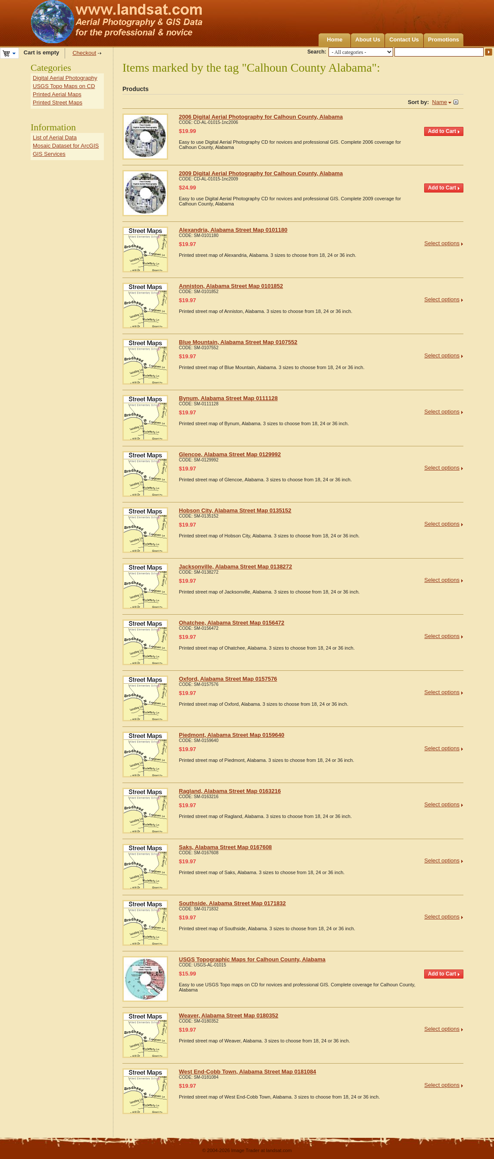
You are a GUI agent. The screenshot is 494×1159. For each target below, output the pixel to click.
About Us (367, 39)
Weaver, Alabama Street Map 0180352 (228, 1015)
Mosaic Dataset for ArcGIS (66, 145)
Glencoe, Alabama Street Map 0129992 (230, 454)
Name (439, 102)
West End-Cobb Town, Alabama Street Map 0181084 (247, 1071)
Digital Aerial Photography (65, 78)
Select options (442, 243)
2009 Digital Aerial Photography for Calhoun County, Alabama (261, 173)
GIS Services (49, 154)
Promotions (443, 39)
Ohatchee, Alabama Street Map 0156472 (231, 622)
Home (334, 39)
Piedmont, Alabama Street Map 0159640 (231, 735)
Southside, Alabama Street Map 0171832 (232, 903)
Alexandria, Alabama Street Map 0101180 (233, 230)
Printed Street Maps (57, 102)
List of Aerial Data (55, 137)
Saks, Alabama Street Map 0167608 (225, 847)
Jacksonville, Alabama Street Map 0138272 (235, 566)
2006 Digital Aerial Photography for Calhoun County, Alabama (261, 117)
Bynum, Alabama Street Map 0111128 (228, 398)
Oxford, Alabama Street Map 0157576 (228, 679)
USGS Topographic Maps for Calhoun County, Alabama (252, 959)
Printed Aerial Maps (57, 94)
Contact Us (404, 39)
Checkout (84, 53)
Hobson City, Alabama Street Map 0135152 (235, 510)
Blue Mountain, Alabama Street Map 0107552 (238, 342)
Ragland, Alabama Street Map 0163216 (230, 791)
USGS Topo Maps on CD (64, 86)
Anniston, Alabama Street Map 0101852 (231, 286)
